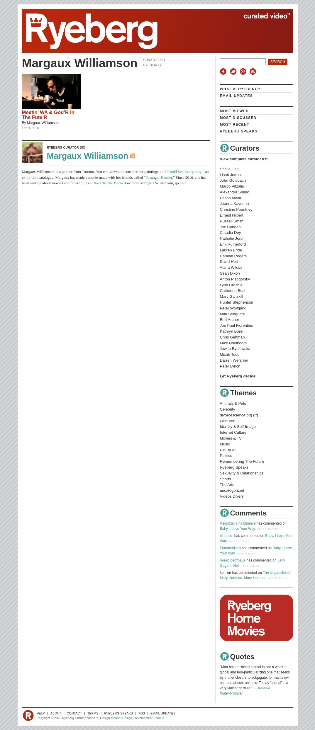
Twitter (234, 71)
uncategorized (232, 490)
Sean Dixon (230, 273)
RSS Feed (133, 156)
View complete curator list (244, 159)
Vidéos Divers (232, 496)
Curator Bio (154, 60)
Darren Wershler (234, 360)
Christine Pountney (236, 209)
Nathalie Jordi (232, 238)
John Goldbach (233, 180)
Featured (228, 421)
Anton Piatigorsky (235, 279)
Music (225, 444)
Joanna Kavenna (234, 203)
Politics (226, 455)
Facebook (224, 71)
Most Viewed (234, 111)
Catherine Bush (233, 290)
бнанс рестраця (233, 560)
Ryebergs (152, 65)
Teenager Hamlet (158, 177)
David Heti (229, 261)
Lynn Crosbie (231, 285)
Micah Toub (230, 354)
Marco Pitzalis (232, 186)
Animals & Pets (233, 403)
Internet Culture (233, 432)
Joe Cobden (230, 227)
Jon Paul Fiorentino (236, 325)
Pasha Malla (230, 198)
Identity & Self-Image (238, 426)
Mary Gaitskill (231, 296)
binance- (226, 536)
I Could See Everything (183, 171)
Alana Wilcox (231, 267)
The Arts (227, 484)
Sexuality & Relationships (242, 473)
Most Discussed (238, 118)
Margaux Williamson (43, 123)
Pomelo (158, 718)
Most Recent (235, 124)
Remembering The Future (242, 461)
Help (41, 713)
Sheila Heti (229, 169)
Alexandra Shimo (234, 192)
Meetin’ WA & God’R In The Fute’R (48, 115)
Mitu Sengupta (232, 314)
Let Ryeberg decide (238, 376)
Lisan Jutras (230, 175)
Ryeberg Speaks (239, 131)
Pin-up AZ (228, 450)
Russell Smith (232, 221)
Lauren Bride (231, 250)
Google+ (243, 71)
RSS (253, 71)
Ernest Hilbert (231, 215)
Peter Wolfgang (233, 308)
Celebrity (227, 409)
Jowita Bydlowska (235, 348)
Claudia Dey (230, 232)
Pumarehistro (230, 548)
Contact (74, 713)
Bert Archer (229, 319)
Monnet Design (121, 718)
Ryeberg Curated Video (152, 31)
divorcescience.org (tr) (239, 415)
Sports (225, 479)
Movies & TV (231, 438)
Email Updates (236, 96)
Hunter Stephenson (236, 302)
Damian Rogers (233, 256)
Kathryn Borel (231, 331)
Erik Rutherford (233, 244)
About (55, 713)
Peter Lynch (230, 366)
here (183, 183)
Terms (93, 713)
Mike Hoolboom (233, 343)
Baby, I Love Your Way (237, 529)
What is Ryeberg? (240, 89)
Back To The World (108, 183)
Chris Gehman (232, 337)
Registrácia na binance (238, 523)
